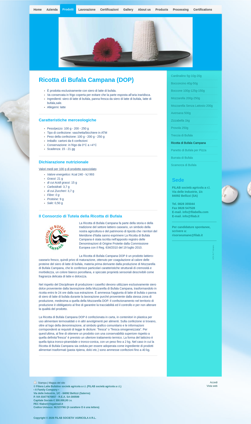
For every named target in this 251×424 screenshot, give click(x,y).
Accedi (213, 382)
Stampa (40, 382)
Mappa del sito (57, 382)
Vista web (212, 386)
